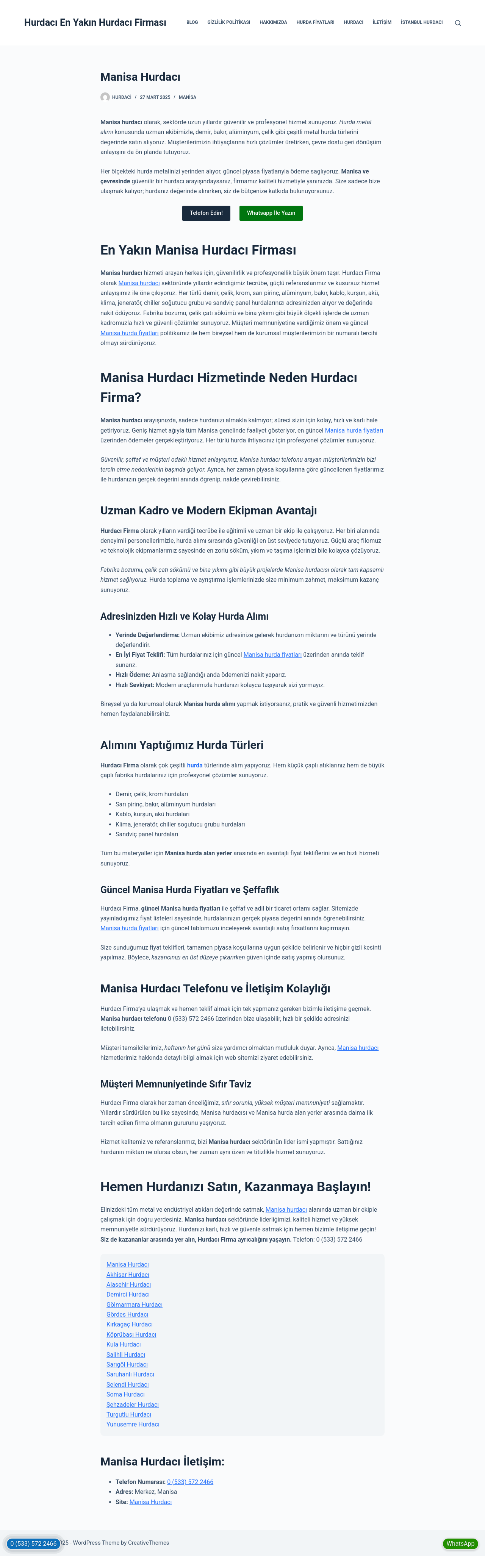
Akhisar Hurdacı (127, 1274)
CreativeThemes (148, 1542)
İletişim (382, 22)
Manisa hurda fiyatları (129, 333)
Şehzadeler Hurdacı (132, 1404)
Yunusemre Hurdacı (133, 1424)
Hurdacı (353, 22)
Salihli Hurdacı (125, 1354)
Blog (192, 22)
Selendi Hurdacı (127, 1384)
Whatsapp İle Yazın (271, 212)
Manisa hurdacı (139, 283)
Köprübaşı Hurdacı (131, 1334)
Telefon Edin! (206, 212)
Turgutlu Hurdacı (128, 1414)
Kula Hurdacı (123, 1344)
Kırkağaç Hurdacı (129, 1324)
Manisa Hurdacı (127, 1264)
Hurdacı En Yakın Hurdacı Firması (95, 22)
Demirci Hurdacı (128, 1294)
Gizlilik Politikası (228, 22)
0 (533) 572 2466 (190, 1482)
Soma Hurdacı (125, 1394)
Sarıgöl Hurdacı (127, 1364)
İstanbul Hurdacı (422, 22)
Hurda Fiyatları (316, 22)
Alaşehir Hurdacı (128, 1284)
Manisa (187, 97)
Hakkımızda (273, 22)
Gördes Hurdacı (127, 1314)
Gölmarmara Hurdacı (134, 1304)
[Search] (458, 23)
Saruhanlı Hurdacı (130, 1374)
